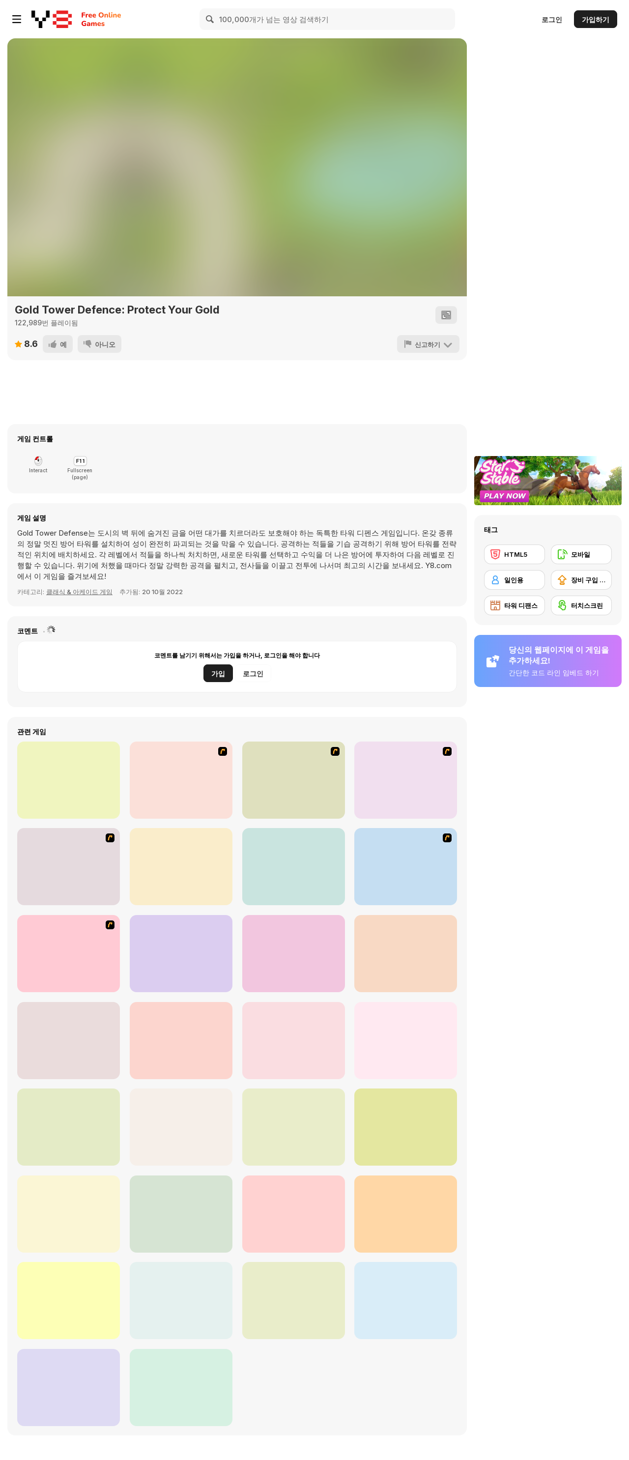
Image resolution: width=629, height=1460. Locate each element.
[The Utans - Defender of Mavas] (68, 866)
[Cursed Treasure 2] (181, 866)
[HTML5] (514, 554)
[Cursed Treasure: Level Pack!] (293, 866)
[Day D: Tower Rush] (181, 953)
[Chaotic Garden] (68, 1214)
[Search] (210, 19)
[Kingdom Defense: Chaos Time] (293, 1040)
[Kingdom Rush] (181, 780)
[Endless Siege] (293, 1214)
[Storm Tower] (293, 1127)
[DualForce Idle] (68, 1387)
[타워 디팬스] (514, 605)
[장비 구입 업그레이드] (581, 580)
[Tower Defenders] (405, 1040)
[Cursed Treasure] (68, 780)
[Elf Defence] (405, 1214)
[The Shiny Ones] (181, 1214)
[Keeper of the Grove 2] (68, 953)
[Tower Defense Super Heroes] (405, 1127)
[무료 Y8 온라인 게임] (51, 19)
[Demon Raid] (68, 1300)
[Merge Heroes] (181, 1300)
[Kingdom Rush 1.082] (405, 780)
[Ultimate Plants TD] (68, 1127)
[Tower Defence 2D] (181, 1040)
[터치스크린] (581, 605)
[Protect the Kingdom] (293, 953)
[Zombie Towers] (181, 1387)
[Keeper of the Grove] (293, 780)
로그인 (552, 19)
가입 (218, 673)
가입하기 (595, 19)
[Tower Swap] (405, 1300)
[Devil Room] (293, 1300)
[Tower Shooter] (181, 1127)
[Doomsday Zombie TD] (68, 1040)
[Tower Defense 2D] (405, 953)
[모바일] (581, 554)
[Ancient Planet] (405, 866)
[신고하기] (428, 344)
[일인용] (514, 580)
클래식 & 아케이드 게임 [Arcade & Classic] (79, 592)
